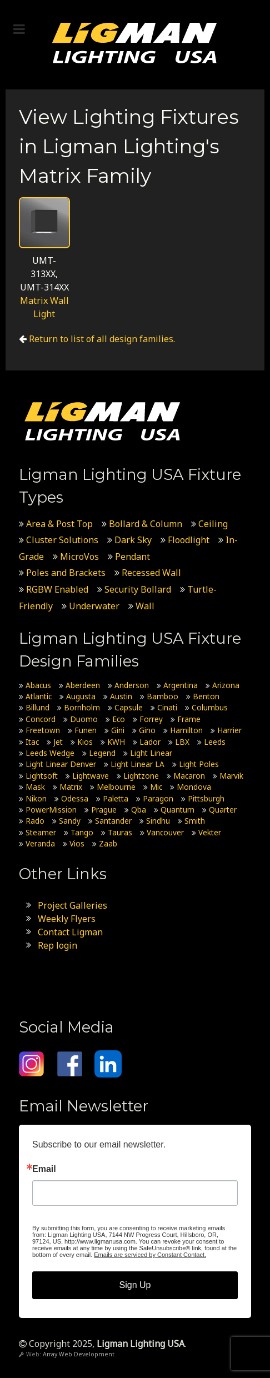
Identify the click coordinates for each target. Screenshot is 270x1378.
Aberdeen (83, 685)
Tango (82, 832)
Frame (189, 719)
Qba (138, 809)
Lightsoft (42, 775)
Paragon (158, 798)
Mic (156, 786)
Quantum (177, 809)
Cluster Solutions (62, 540)
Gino (147, 730)
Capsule (128, 707)
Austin (121, 696)
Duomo (84, 719)
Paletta (115, 798)
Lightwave (90, 775)
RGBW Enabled (57, 589)
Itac (32, 741)
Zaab (108, 843)
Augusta (81, 696)
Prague (104, 809)
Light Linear (151, 753)
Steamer (41, 832)
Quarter (223, 809)
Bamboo (162, 696)
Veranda (40, 843)
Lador (150, 741)
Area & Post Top (59, 524)
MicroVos (79, 556)
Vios (76, 843)
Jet (58, 741)
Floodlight (188, 540)
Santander (113, 820)
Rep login (57, 945)
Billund (37, 707)
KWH (116, 741)
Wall (145, 606)
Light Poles (199, 764)
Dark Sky (133, 540)
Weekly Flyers (67, 919)
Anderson (131, 685)
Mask (35, 786)
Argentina (180, 685)
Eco (118, 719)
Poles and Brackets (66, 573)
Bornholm (82, 707)
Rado (35, 820)
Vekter (209, 832)
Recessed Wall (151, 573)
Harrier (229, 730)
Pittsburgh (206, 798)
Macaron (189, 775)
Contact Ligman (70, 932)
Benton (206, 696)
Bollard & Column (145, 524)
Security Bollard (137, 589)
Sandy (70, 820)
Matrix (70, 786)
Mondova (194, 786)
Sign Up (135, 1285)
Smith (194, 820)
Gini (117, 730)
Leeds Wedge (50, 753)
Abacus (38, 685)
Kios (85, 741)
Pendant (132, 556)
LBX (182, 741)
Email (44, 1169)
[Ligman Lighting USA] (135, 42)
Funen (85, 730)
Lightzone (141, 775)
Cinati (167, 707)
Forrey (151, 719)
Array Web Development (78, 1354)
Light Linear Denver (61, 764)
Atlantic (39, 696)
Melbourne (116, 786)
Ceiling (213, 524)
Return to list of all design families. (102, 339)
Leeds (215, 741)
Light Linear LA (137, 764)
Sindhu (158, 820)
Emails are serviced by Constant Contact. (150, 1254)
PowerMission (51, 809)
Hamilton (186, 730)
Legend (102, 753)
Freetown (43, 730)
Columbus (210, 707)
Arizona (225, 685)
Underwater (94, 606)
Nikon (36, 798)
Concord (41, 719)
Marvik (231, 775)
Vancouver (165, 832)
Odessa (74, 798)
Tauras (120, 832)
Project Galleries (72, 905)
